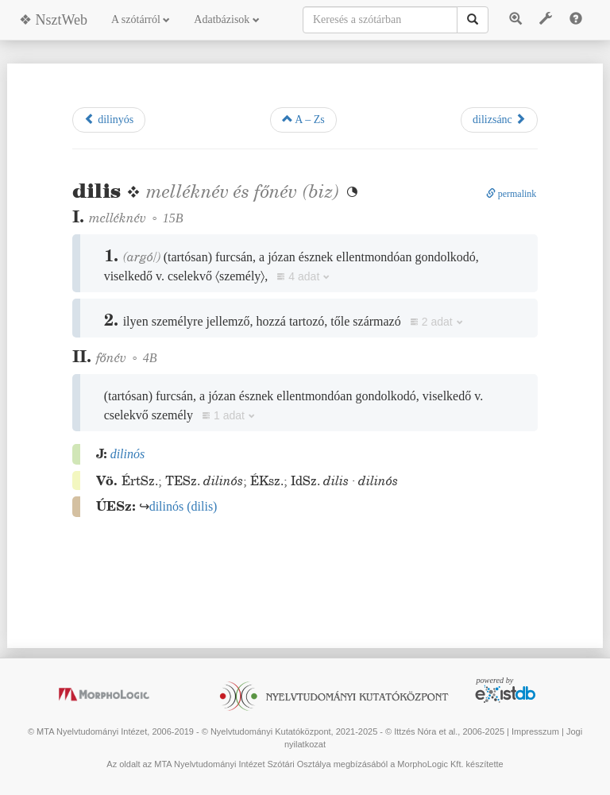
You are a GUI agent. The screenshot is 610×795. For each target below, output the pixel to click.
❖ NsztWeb (53, 20)
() (183, 506)
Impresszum (535, 731)
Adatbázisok (226, 19)
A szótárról (140, 19)
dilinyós (109, 119)
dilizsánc (499, 119)
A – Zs (303, 119)
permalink (511, 193)
